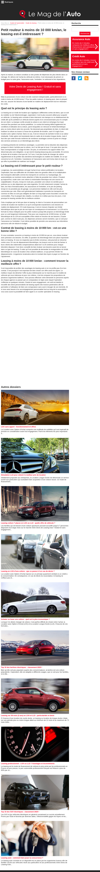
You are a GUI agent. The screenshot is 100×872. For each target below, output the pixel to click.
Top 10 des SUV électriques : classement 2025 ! (20, 812)
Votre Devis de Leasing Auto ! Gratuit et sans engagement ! (35, 88)
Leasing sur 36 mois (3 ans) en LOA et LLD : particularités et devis (27, 715)
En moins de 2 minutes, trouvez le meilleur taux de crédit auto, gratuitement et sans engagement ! (84, 63)
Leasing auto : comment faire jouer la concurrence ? (22, 858)
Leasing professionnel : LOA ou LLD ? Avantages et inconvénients (28, 764)
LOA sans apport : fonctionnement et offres (18, 427)
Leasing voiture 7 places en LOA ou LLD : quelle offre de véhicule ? (28, 523)
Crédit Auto (78, 56)
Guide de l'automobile (17, 23)
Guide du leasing (31, 23)
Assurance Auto (81, 39)
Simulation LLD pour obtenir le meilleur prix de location (23, 475)
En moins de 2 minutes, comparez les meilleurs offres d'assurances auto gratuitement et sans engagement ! (84, 46)
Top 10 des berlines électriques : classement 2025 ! (21, 667)
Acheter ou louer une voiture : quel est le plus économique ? (25, 619)
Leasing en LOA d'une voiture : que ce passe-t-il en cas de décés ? (28, 571)
